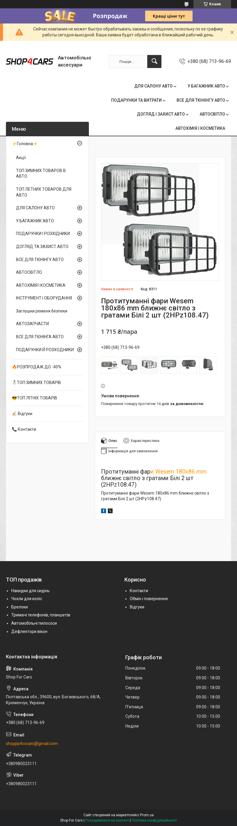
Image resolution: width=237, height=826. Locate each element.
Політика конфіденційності (154, 820)
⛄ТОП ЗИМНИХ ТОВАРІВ (36, 382)
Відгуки (137, 607)
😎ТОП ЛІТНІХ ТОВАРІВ (34, 398)
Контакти (139, 590)
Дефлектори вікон (29, 631)
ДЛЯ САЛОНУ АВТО (153, 86)
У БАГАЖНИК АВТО (206, 86)
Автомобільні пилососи (34, 623)
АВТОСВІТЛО (212, 114)
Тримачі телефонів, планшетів (40, 615)
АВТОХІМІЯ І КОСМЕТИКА (200, 128)
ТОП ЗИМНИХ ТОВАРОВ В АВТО (41, 173)
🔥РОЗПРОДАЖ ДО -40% (36, 367)
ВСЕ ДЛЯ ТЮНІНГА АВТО (40, 336)
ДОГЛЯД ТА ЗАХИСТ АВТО (42, 246)
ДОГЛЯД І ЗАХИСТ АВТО (161, 114)
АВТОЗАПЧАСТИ (32, 323)
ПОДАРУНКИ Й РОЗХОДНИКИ (45, 349)
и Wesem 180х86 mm (178, 471)
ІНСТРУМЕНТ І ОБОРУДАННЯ (44, 298)
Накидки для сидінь (30, 590)
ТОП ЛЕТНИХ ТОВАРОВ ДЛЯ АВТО (43, 192)
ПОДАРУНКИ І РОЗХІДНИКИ (43, 233)
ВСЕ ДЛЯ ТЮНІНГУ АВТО (201, 100)
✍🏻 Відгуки (22, 413)
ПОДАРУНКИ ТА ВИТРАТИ (136, 100)
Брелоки (19, 607)
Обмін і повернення (149, 598)
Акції (21, 157)
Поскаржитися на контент (107, 820)
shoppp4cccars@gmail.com (32, 743)
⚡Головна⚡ (25, 143)
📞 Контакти (24, 429)
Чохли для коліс (26, 598)
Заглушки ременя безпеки (41, 311)
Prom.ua (147, 815)
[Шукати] (154, 61)
